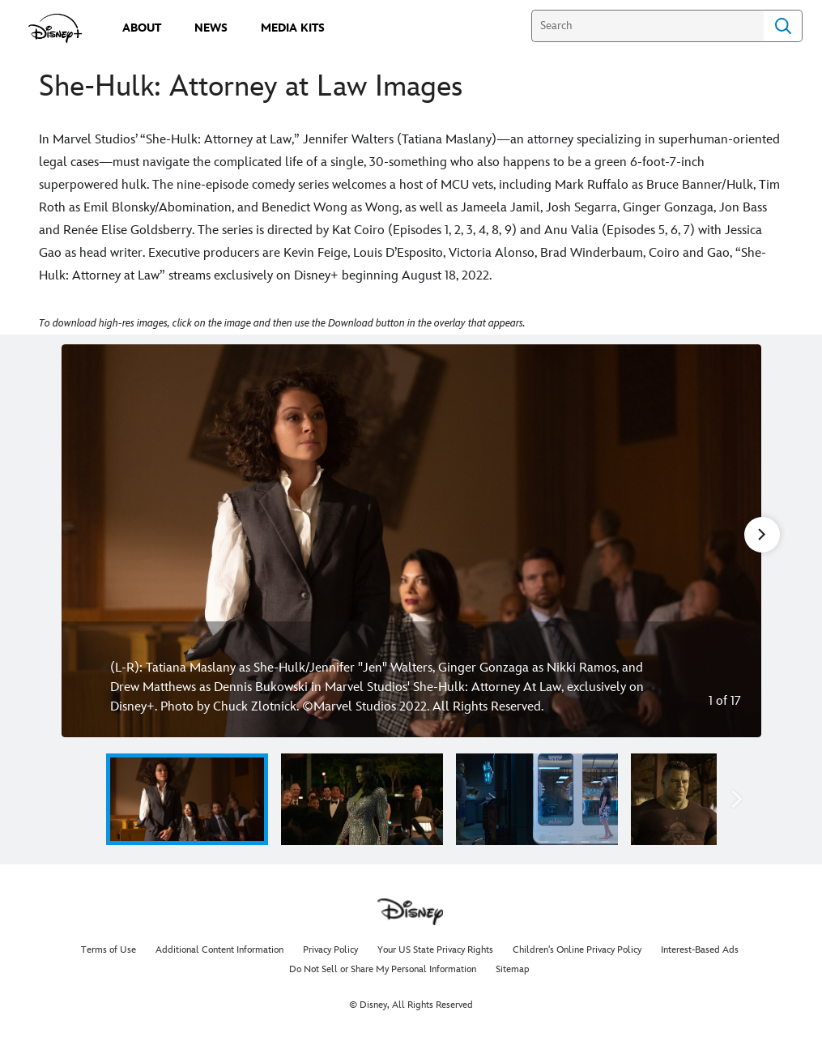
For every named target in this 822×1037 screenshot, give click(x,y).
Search (783, 26)
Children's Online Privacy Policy (577, 950)
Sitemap (513, 969)
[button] (737, 799)
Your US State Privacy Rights (435, 950)
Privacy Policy (330, 950)
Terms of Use (108, 950)
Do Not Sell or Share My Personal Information (382, 969)
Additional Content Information (219, 950)
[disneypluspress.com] (55, 28)
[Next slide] (736, 540)
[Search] (647, 26)
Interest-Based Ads (700, 950)
